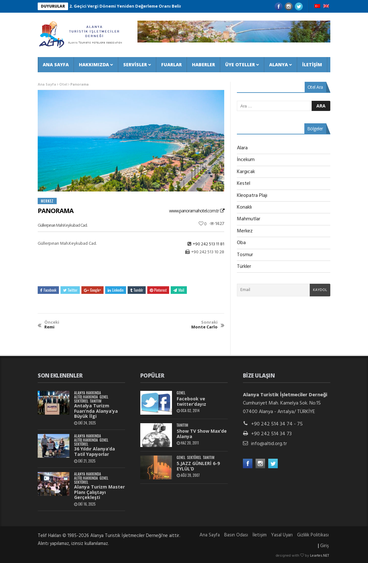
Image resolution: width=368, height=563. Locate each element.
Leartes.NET (319, 556)
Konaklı (244, 207)
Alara (242, 148)
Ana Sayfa (56, 64)
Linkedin (116, 290)
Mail (178, 290)
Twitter (70, 290)
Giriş (324, 546)
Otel (63, 84)
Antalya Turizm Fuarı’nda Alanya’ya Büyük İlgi (96, 411)
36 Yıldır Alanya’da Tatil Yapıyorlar (94, 451)
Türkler (244, 266)
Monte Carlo (204, 325)
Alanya (278, 64)
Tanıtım (96, 401)
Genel (103, 397)
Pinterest (158, 290)
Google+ (92, 290)
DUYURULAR (53, 6)
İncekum (246, 160)
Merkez (47, 201)
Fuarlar (171, 64)
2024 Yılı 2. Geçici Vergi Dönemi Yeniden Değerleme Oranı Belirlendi (126, 6)
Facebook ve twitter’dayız (191, 401)
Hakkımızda (94, 64)
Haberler (203, 64)
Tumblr (136, 290)
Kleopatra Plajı (252, 195)
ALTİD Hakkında (86, 397)
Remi (51, 325)
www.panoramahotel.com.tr (194, 211)
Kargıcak (246, 172)
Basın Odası (236, 535)
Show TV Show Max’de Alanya (202, 433)
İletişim (312, 64)
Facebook (48, 290)
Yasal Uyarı (282, 535)
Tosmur (245, 255)
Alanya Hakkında (87, 393)
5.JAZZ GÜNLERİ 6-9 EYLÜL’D (198, 466)
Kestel (243, 183)
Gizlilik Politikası (313, 535)
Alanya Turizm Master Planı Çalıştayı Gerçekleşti (99, 492)
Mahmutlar (248, 219)
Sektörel (81, 401)
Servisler (135, 64)
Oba (241, 243)
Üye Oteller (240, 64)
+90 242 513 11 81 (208, 244)
